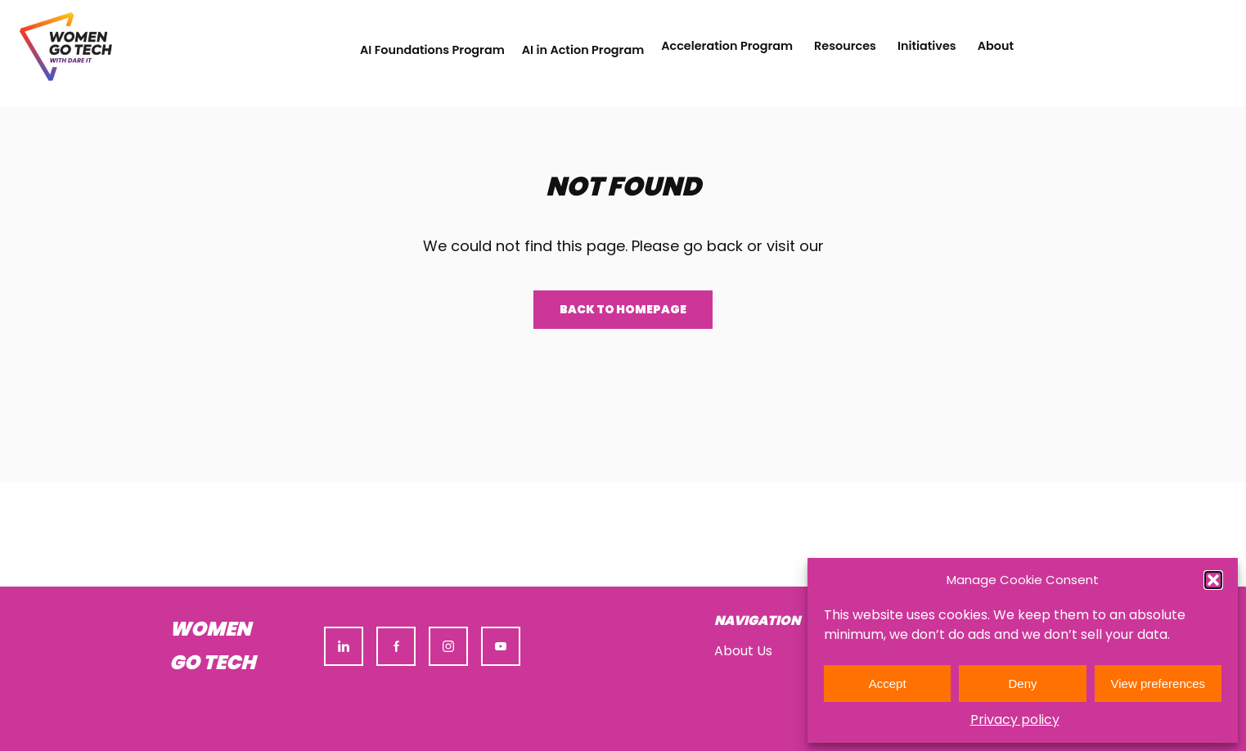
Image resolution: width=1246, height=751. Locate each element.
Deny (1022, 683)
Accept (887, 683)
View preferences (1158, 683)
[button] (1213, 580)
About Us (743, 650)
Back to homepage (623, 309)
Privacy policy (1014, 719)
